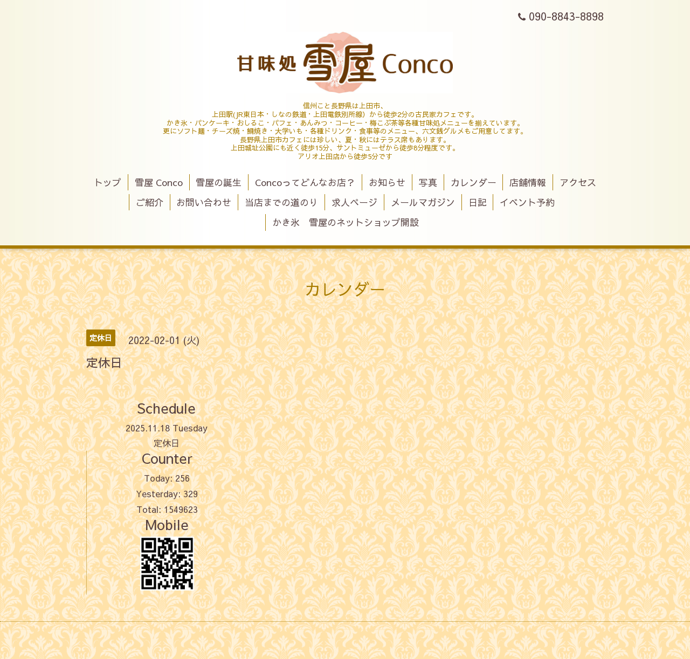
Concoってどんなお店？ (305, 182)
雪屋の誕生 (219, 182)
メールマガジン (423, 202)
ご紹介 (149, 202)
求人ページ (354, 202)
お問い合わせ (203, 202)
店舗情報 (527, 182)
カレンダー (473, 182)
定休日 (167, 443)
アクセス (578, 182)
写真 (428, 182)
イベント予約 (527, 202)
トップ (107, 182)
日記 (477, 202)
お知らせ (387, 182)
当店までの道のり (281, 202)
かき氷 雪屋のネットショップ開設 (345, 222)
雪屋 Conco (159, 182)
